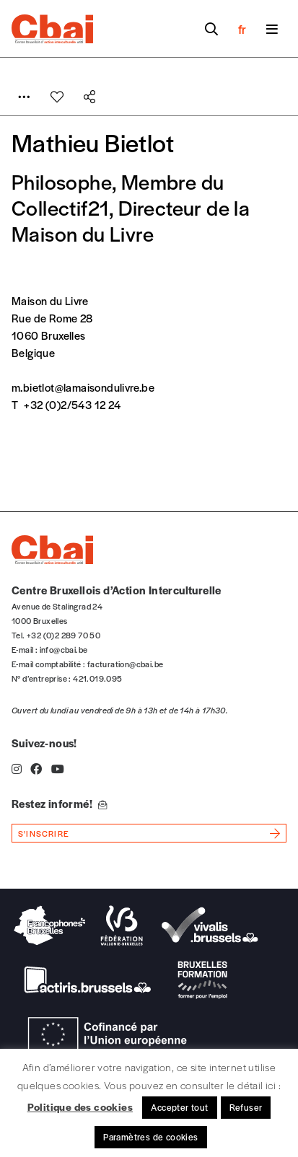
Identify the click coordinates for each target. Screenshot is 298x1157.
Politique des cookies (80, 1106)
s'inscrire (43, 833)
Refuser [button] (246, 1107)
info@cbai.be (64, 649)
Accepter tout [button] (179, 1107)
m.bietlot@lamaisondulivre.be (83, 387)
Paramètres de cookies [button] (150, 1136)
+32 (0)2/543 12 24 (72, 404)
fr (242, 29)
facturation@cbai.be (125, 663)
